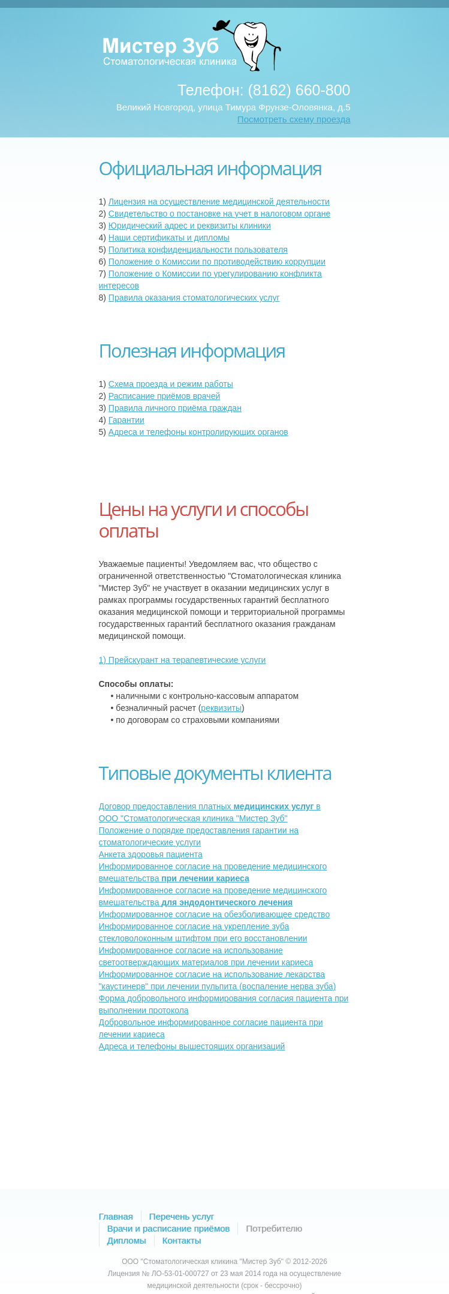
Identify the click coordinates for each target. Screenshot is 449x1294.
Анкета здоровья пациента (151, 854)
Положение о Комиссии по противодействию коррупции (217, 261)
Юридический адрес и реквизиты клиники (190, 225)
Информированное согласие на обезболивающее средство (214, 914)
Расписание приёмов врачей (164, 396)
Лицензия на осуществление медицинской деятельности (219, 201)
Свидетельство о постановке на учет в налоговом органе (219, 213)
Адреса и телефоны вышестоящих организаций (192, 1046)
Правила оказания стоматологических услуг (194, 297)
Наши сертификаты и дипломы (169, 237)
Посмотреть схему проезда (294, 119)
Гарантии (126, 420)
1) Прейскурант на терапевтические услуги (182, 660)
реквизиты (221, 708)
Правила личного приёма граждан (175, 408)
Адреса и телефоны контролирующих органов (198, 432)
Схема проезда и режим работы (171, 384)
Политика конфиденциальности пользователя (198, 249)
